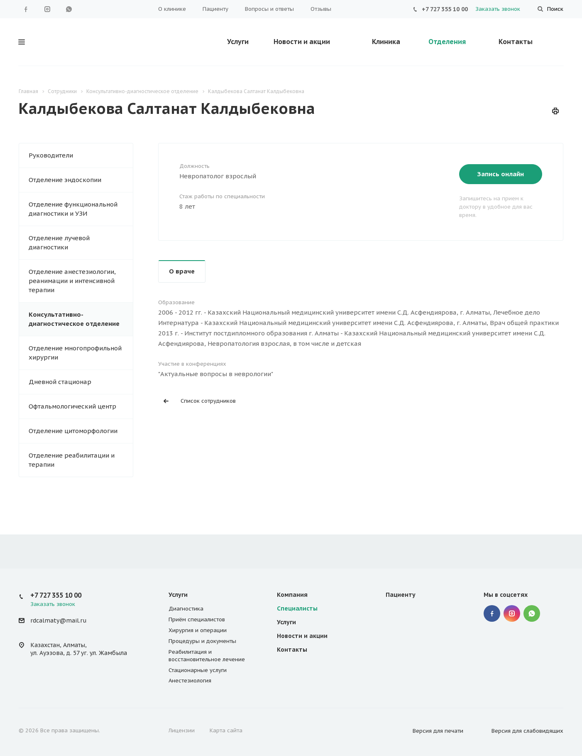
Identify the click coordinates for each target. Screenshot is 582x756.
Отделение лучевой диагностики (59, 242)
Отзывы (321, 8)
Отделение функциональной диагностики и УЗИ (73, 208)
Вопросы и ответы (269, 8)
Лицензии (182, 730)
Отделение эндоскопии (65, 180)
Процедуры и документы (202, 641)
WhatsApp (69, 9)
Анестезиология (190, 680)
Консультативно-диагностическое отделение (74, 319)
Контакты (516, 41)
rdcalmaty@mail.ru (58, 620)
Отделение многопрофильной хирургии (75, 352)
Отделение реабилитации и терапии (72, 459)
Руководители (51, 155)
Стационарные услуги (198, 670)
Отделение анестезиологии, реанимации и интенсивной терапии (72, 281)
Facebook (26, 9)
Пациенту (215, 8)
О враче (182, 271)
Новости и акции (302, 41)
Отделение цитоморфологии (73, 431)
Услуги (238, 41)
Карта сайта (226, 730)
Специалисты (297, 608)
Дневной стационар (60, 382)
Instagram (47, 9)
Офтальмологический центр (72, 406)
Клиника (386, 41)
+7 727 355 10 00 (445, 9)
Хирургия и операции (198, 630)
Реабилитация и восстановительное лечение (207, 655)
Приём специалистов (197, 619)
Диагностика (186, 608)
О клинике (172, 8)
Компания (292, 594)
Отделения (447, 41)
